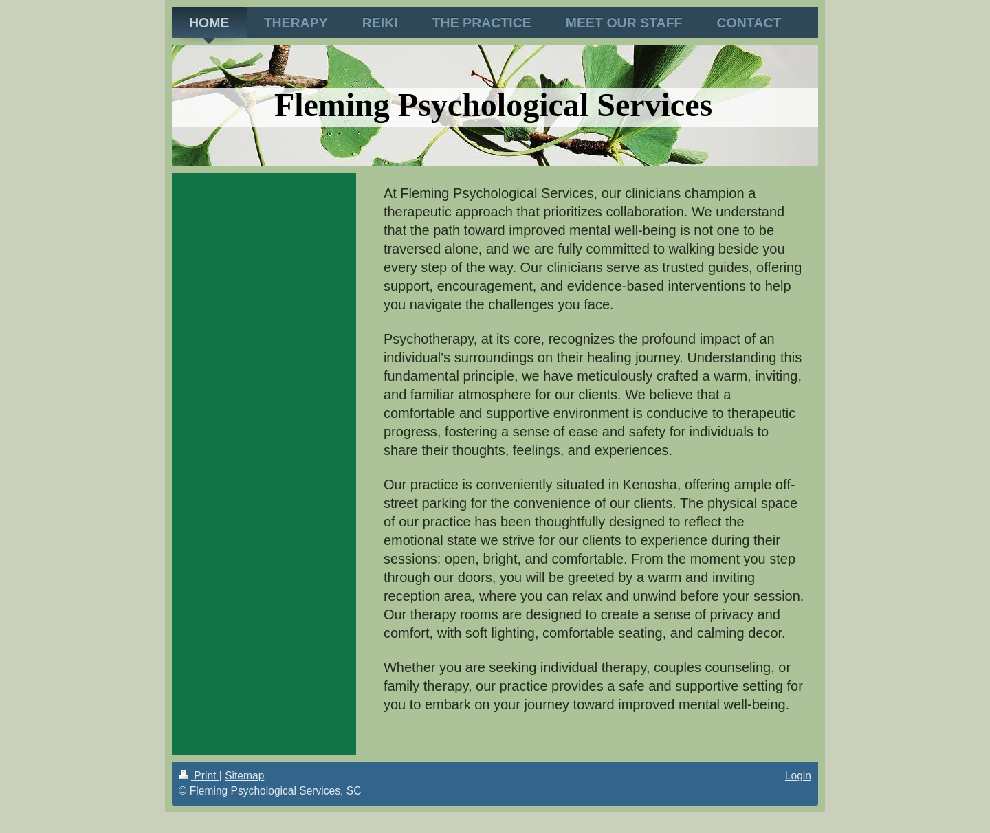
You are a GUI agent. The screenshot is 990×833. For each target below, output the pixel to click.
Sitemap (244, 775)
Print (199, 775)
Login (798, 775)
